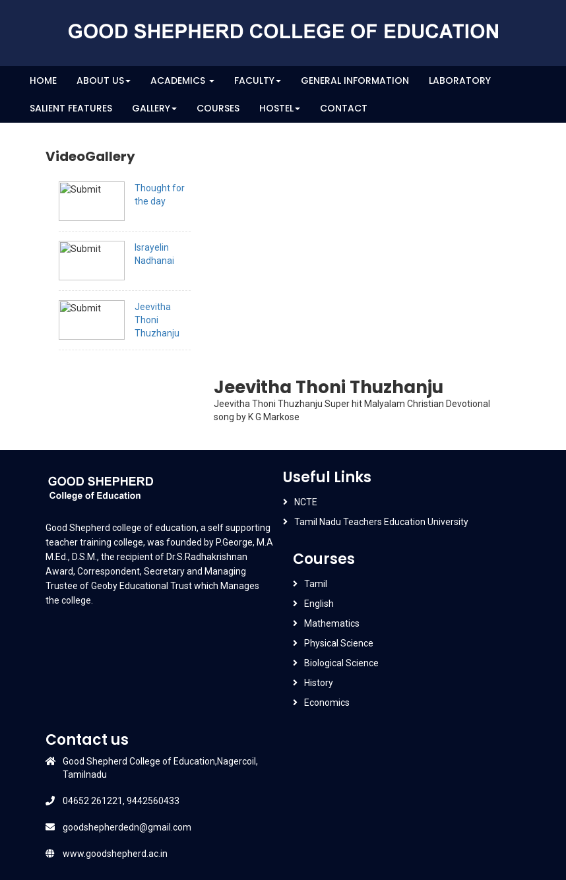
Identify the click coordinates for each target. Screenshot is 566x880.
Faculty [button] (257, 80)
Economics (327, 702)
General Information (355, 80)
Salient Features (71, 108)
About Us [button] (104, 80)
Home (43, 80)
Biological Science (341, 663)
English (319, 603)
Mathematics (332, 623)
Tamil (315, 584)
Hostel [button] (279, 108)
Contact (343, 108)
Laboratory (460, 80)
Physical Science (338, 643)
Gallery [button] (154, 108)
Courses (218, 108)
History (318, 682)
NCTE (305, 502)
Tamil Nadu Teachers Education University (381, 522)
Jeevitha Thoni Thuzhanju (157, 319)
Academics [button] (182, 80)
